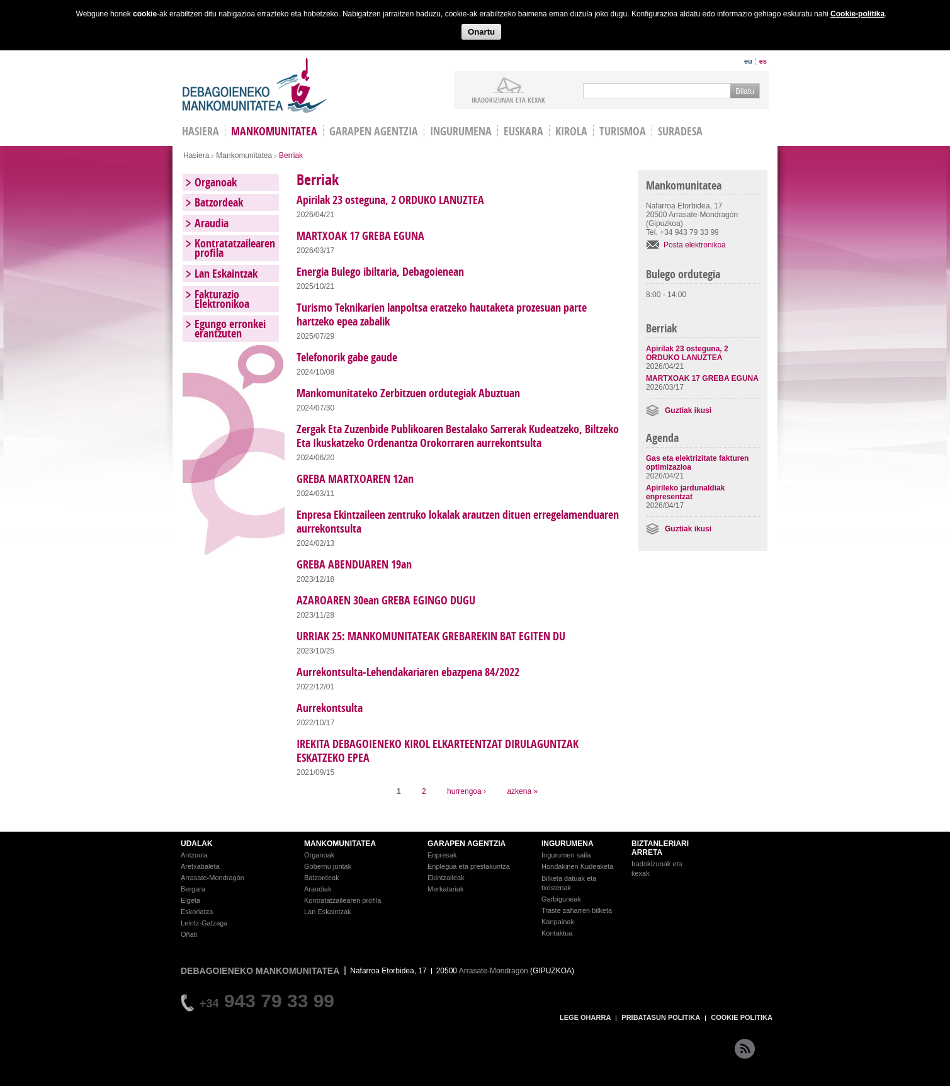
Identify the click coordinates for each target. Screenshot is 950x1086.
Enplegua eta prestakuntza (468, 866)
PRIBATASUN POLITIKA (660, 1017)
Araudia (212, 223)
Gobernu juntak (327, 866)
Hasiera (196, 155)
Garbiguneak (561, 899)
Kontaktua (557, 933)
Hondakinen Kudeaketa (577, 866)
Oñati (189, 934)
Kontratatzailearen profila (235, 248)
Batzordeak (219, 202)
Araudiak (317, 889)
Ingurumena (461, 131)
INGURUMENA (567, 843)
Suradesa (680, 131)
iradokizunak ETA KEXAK (508, 99)
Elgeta (190, 900)
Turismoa (622, 131)
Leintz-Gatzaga (204, 923)
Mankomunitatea (274, 131)
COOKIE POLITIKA (741, 1017)
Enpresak (441, 855)
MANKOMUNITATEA (340, 843)
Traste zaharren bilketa (576, 910)
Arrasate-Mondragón (212, 877)
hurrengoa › (466, 791)
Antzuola (194, 855)
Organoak (216, 182)
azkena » (522, 791)
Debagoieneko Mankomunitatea (255, 85)
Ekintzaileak (446, 877)
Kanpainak (557, 921)
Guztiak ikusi (688, 410)
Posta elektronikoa (695, 244)
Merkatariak (445, 889)
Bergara (193, 889)
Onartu (481, 32)
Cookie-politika (857, 13)
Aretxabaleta (200, 866)
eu (748, 61)
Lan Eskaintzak (226, 273)
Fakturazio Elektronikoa (222, 299)
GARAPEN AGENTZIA (466, 843)
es (763, 61)
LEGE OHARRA (585, 1017)
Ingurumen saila (566, 855)
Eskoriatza (197, 911)
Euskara (523, 131)
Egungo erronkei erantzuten (230, 328)
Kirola (571, 131)
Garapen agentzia (373, 131)
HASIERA (200, 131)
